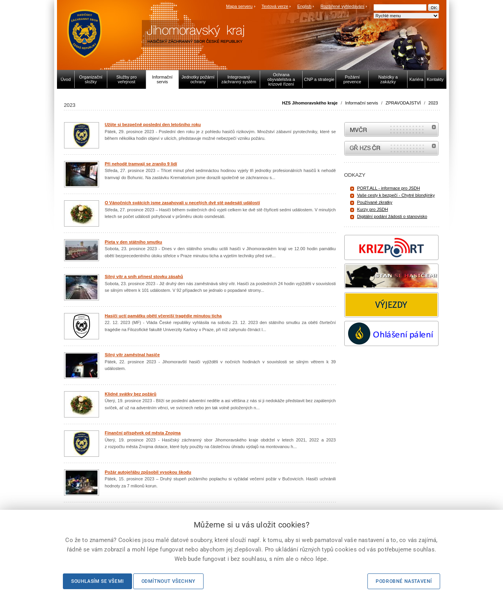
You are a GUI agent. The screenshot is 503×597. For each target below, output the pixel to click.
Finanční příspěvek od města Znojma (143, 432)
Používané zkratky (375, 202)
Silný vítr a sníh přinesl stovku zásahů (144, 276)
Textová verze (274, 6)
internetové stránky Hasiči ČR (391, 148)
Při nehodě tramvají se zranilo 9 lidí (141, 163)
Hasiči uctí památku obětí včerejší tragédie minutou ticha (163, 315)
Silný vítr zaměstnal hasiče (132, 354)
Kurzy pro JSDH (372, 209)
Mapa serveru (239, 6)
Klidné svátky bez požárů (130, 394)
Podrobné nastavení (404, 581)
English (304, 6)
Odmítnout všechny (168, 581)
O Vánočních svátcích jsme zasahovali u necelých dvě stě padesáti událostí (182, 202)
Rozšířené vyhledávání (343, 6)
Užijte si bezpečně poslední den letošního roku (153, 124)
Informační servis (361, 103)
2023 (433, 103)
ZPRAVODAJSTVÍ (403, 103)
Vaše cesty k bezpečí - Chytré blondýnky (396, 195)
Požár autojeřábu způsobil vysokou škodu (148, 472)
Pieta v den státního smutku (133, 242)
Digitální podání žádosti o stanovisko (392, 216)
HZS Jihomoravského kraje (310, 103)
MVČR (391, 129)
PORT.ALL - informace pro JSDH (388, 188)
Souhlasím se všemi (97, 581)
